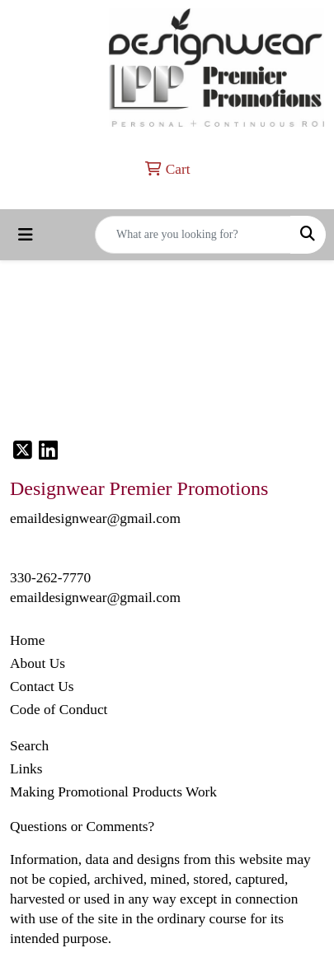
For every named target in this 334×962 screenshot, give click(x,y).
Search (29, 746)
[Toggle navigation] (25, 234)
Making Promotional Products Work (113, 792)
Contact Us (42, 686)
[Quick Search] (193, 235)
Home (27, 640)
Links (26, 769)
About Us (37, 663)
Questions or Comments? (82, 826)
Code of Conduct (58, 709)
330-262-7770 (50, 578)
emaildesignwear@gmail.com (95, 597)
